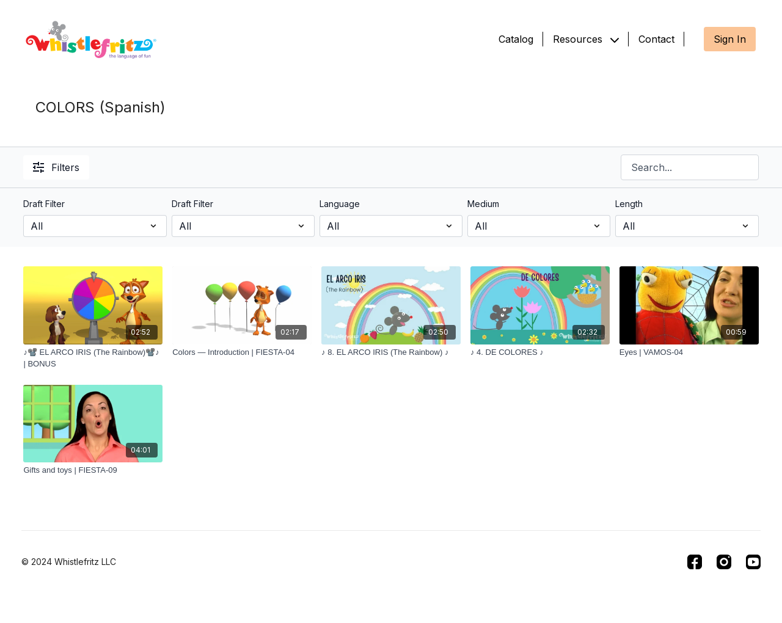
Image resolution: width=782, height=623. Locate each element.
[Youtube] (753, 562)
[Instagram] (724, 562)
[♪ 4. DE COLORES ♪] (540, 352)
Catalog (516, 39)
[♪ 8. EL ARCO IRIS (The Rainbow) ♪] (391, 352)
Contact (656, 39)
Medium (483, 204)
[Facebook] (694, 562)
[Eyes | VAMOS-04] (689, 352)
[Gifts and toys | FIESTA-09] (93, 470)
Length (629, 204)
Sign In (730, 39)
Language (340, 204)
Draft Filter (44, 204)
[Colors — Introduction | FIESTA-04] (242, 352)
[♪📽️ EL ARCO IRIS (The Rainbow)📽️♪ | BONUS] (93, 358)
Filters (56, 167)
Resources (586, 39)
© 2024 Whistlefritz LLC (68, 562)
